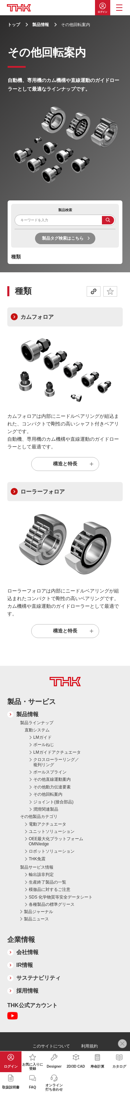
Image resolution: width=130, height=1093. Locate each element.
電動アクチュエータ (47, 824)
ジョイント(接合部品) (53, 802)
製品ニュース (36, 919)
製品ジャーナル (38, 911)
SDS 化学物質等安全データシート (61, 897)
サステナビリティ (38, 978)
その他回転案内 (47, 794)
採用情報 (27, 991)
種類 (16, 256)
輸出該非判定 (41, 874)
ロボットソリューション (52, 851)
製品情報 (40, 24)
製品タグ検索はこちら (63, 238)
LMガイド (42, 737)
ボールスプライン (50, 772)
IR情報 (24, 965)
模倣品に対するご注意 (49, 889)
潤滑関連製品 (45, 809)
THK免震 (37, 858)
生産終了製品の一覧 (47, 882)
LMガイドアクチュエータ (57, 752)
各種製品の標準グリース (52, 904)
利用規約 (89, 1046)
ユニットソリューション (52, 831)
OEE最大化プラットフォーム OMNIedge (56, 841)
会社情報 (27, 952)
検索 (108, 220)
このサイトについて (51, 1046)
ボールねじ (43, 744)
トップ (14, 24)
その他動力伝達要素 (52, 787)
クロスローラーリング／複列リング (56, 762)
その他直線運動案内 (52, 779)
